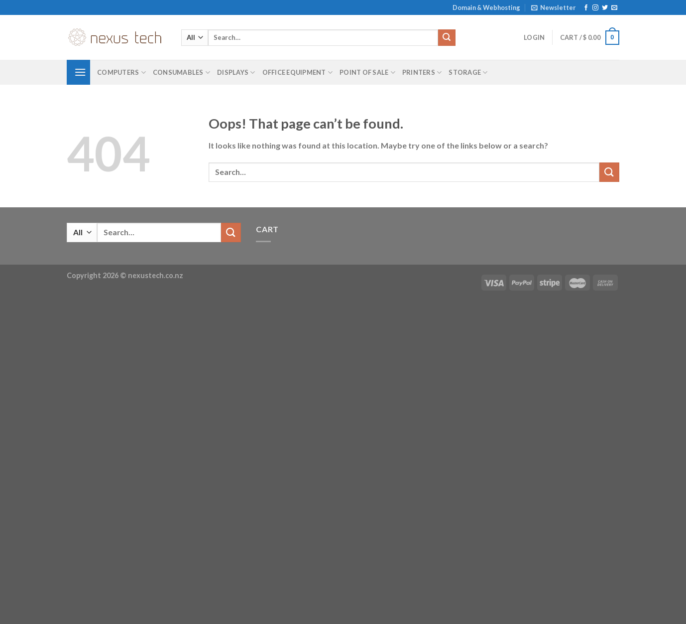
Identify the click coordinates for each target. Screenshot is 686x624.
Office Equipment (297, 72)
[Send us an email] (614, 7)
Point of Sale (367, 72)
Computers (121, 72)
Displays (236, 72)
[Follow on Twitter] (605, 7)
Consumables (181, 72)
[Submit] (446, 37)
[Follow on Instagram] (595, 7)
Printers (422, 72)
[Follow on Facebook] (586, 7)
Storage (468, 72)
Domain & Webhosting (486, 7)
